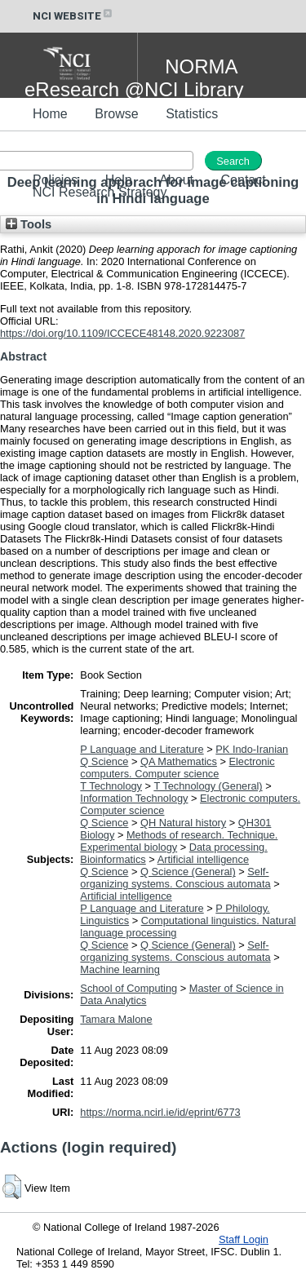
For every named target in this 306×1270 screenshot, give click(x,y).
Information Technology (134, 798)
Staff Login (243, 1239)
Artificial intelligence (203, 859)
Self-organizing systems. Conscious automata (175, 877)
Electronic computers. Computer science (177, 767)
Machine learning (119, 969)
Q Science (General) (188, 871)
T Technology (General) (207, 786)
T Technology (111, 786)
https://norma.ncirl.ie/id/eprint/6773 (160, 1112)
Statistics (192, 114)
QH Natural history (183, 822)
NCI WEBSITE (73, 16)
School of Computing (128, 988)
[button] (11, 1187)
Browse (116, 114)
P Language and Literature (141, 749)
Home (50, 114)
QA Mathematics (178, 761)
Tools (28, 224)
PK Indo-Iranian (251, 749)
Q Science (104, 761)
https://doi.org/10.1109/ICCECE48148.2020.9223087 (122, 333)
